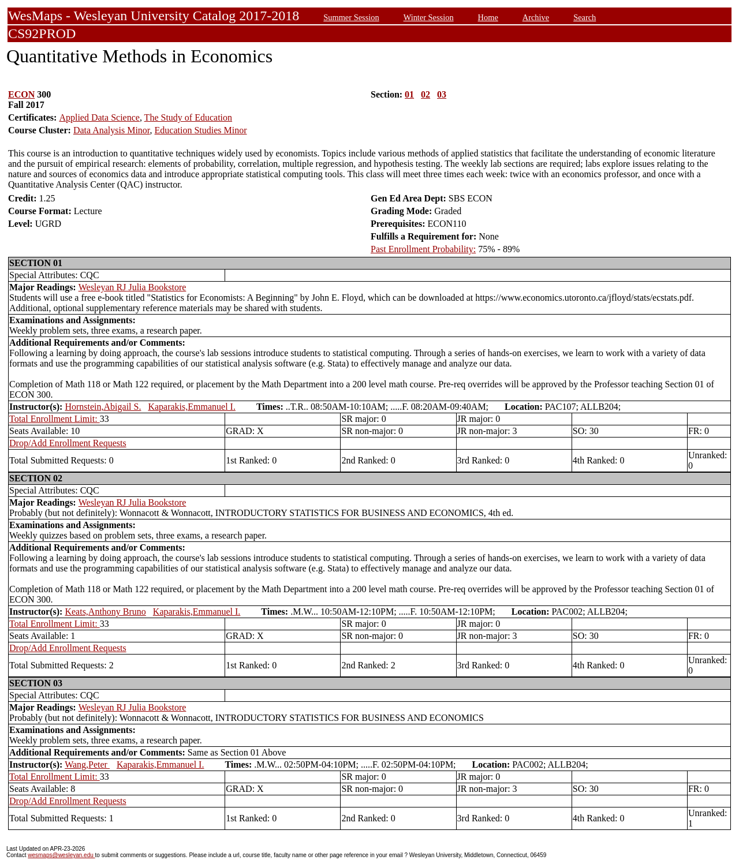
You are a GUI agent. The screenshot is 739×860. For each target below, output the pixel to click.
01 (409, 94)
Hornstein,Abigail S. (103, 407)
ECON (21, 94)
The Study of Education (188, 117)
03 (441, 94)
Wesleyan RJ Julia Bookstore (132, 287)
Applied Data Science (99, 117)
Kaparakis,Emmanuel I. (192, 407)
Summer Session (351, 17)
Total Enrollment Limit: (54, 419)
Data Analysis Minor (111, 130)
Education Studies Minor (201, 130)
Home (488, 17)
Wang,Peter (87, 764)
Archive (535, 17)
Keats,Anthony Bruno (105, 611)
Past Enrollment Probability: (423, 249)
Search (584, 17)
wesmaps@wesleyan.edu (61, 855)
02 (425, 94)
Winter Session (429, 17)
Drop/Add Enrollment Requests (67, 443)
